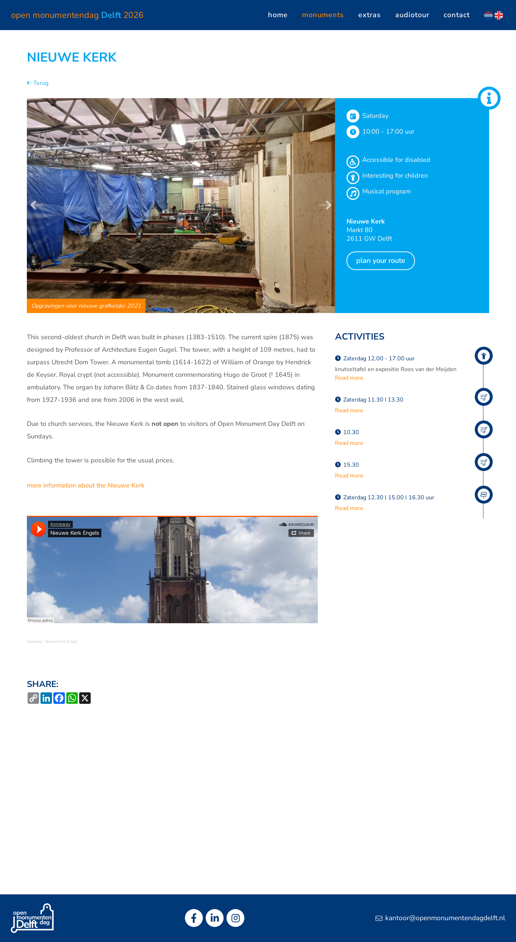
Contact (457, 15)
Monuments (323, 15)
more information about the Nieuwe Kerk (85, 485)
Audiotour (412, 15)
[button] (36, 205)
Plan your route (380, 260)
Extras (369, 15)
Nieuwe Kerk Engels (62, 642)
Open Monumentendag (77, 15)
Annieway (34, 642)
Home (278, 15)
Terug (37, 83)
